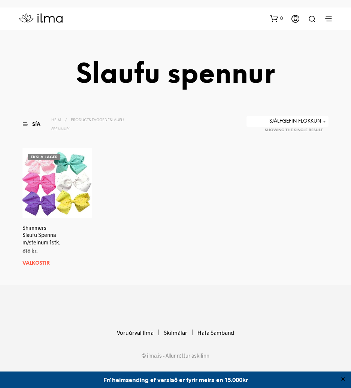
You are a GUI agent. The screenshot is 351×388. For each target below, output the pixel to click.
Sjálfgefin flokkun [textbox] (295, 121)
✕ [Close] (343, 380)
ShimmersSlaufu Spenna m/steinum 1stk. (41, 234)
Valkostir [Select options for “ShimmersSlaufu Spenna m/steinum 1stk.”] (36, 263)
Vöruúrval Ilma (135, 332)
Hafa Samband (215, 332)
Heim (56, 120)
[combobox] (287, 121)
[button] (276, 18)
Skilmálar (175, 332)
